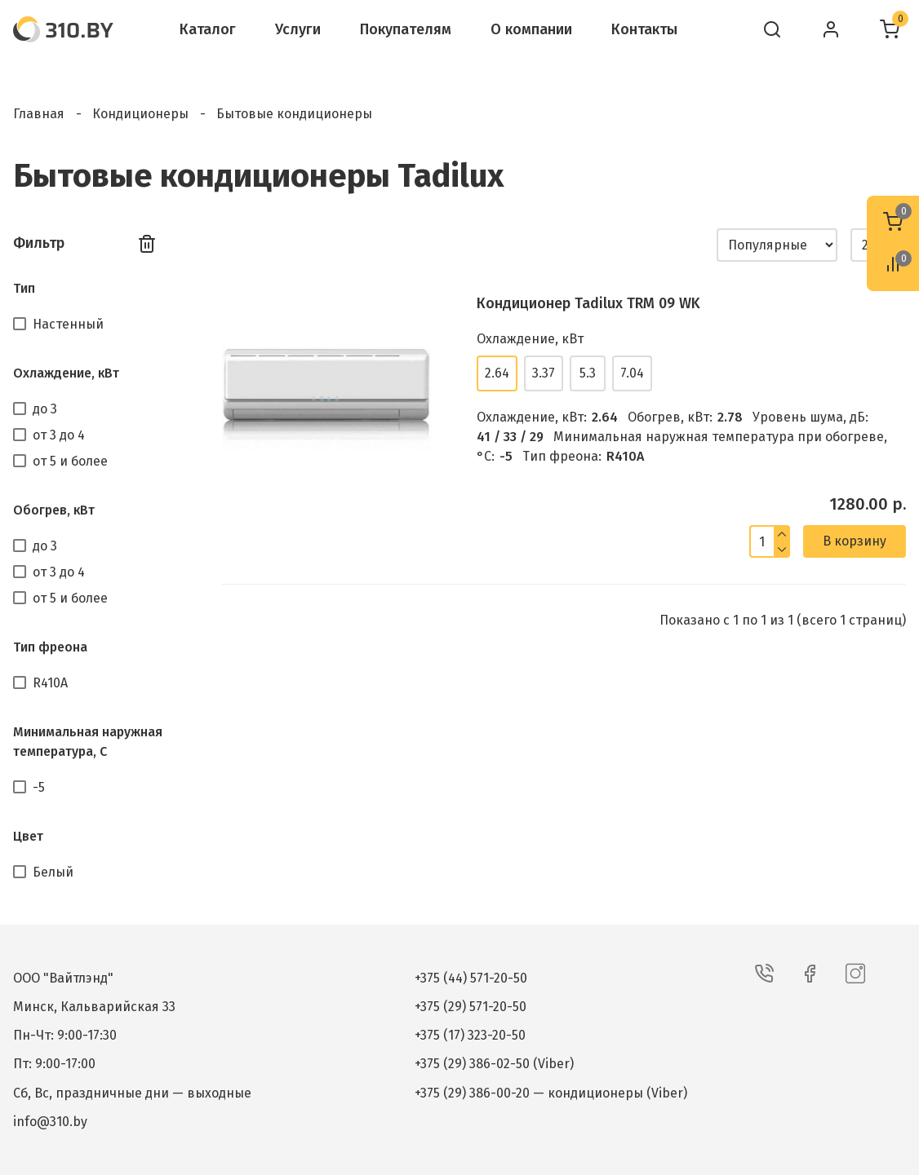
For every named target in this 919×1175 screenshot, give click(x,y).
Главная (38, 113)
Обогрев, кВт (54, 510)
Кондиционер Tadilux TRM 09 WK (588, 303)
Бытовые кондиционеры (294, 113)
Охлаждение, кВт (66, 373)
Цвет (28, 836)
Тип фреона (50, 647)
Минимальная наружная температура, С (87, 741)
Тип (24, 288)
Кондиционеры (140, 113)
